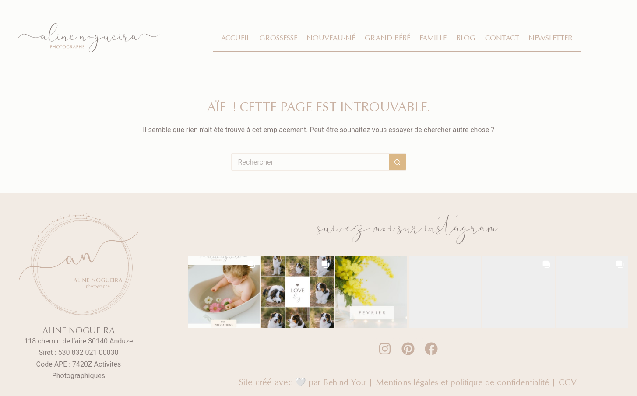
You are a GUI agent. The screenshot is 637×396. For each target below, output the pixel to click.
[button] (224, 292)
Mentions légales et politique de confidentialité (462, 382)
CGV (569, 382)
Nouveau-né (330, 37)
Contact (502, 37)
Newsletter (550, 37)
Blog (465, 37)
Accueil (235, 37)
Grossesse (278, 37)
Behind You (342, 382)
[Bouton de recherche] (397, 162)
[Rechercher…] (310, 162)
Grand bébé (387, 37)
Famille (433, 37)
